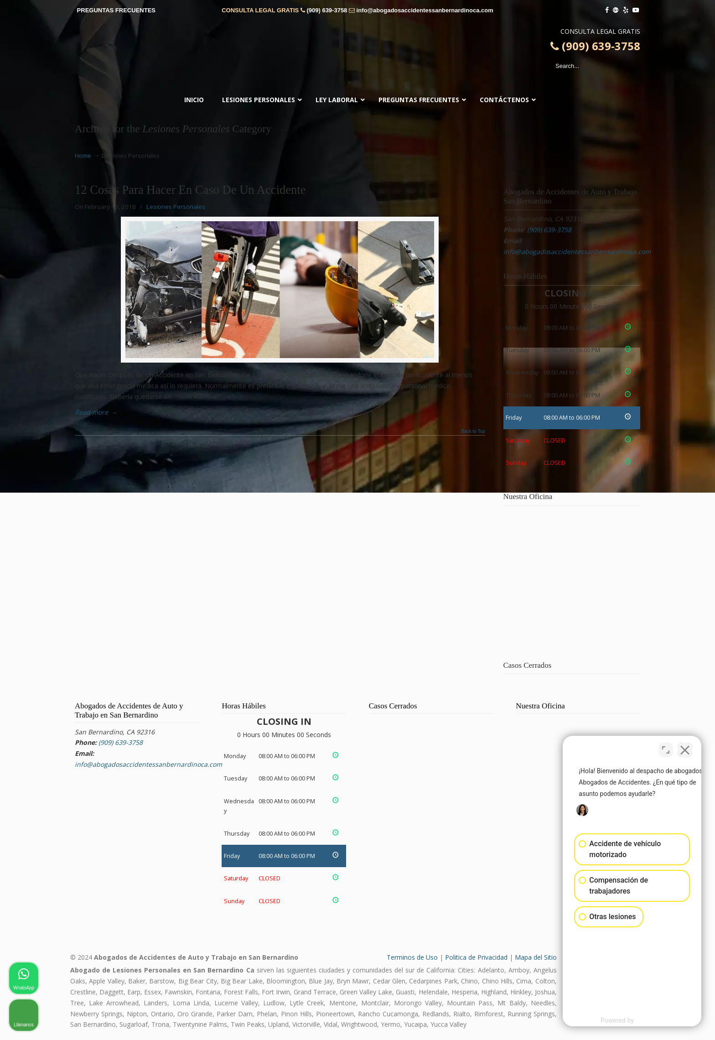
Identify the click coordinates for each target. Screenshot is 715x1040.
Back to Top (473, 431)
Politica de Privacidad (476, 957)
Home (83, 156)
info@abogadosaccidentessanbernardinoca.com (425, 10)
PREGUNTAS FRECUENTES (116, 10)
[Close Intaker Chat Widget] (685, 748)
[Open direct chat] (665, 748)
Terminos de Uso (412, 957)
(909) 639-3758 (326, 10)
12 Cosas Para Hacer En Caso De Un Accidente (190, 190)
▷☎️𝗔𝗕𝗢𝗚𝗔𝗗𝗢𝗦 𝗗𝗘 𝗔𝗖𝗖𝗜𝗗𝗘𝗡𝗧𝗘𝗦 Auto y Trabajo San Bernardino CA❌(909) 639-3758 (357, 57)
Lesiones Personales (175, 207)
